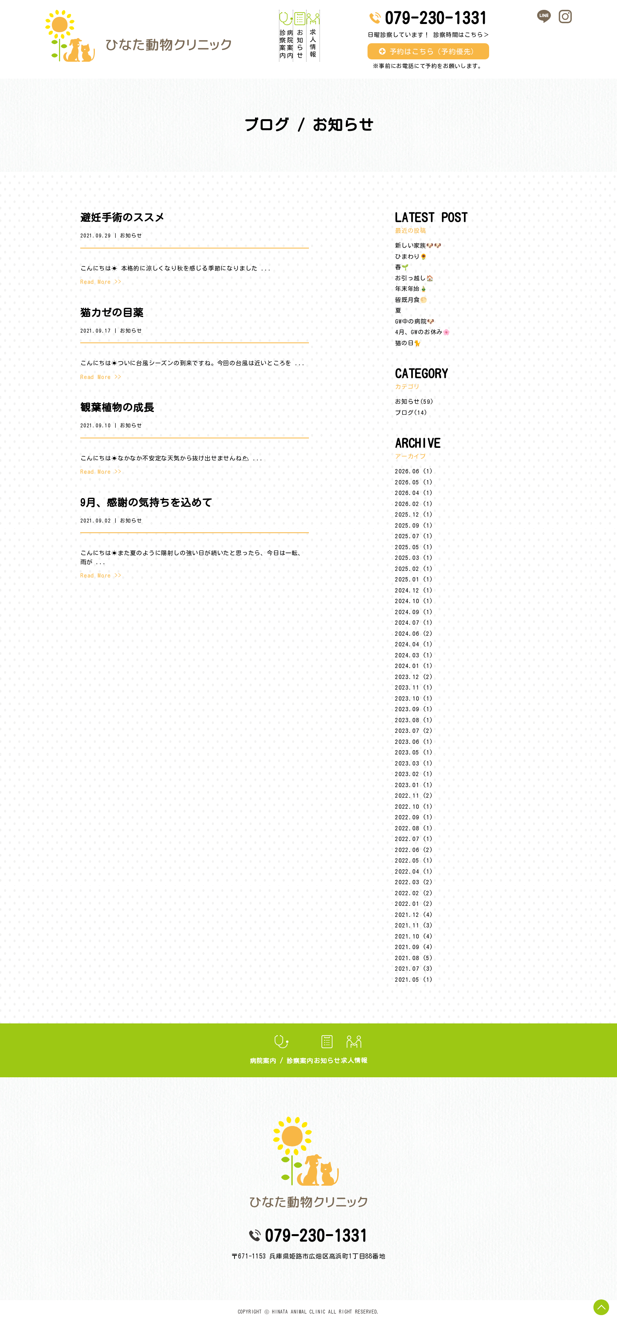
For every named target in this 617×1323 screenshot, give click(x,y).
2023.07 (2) (414, 731)
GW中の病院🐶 (415, 321)
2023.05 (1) (414, 752)
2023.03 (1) (414, 763)
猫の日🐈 (408, 343)
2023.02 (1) (414, 774)
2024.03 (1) (414, 655)
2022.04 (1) (414, 871)
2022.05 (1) (414, 860)
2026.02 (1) (414, 504)
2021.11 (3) (414, 925)
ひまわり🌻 (411, 256)
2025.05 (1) (414, 547)
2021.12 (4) (414, 915)
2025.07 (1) (414, 536)
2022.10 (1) (414, 807)
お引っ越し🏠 (414, 278)
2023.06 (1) (414, 742)
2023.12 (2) (414, 677)
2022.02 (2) (414, 893)
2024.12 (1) (414, 590)
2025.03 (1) (414, 558)
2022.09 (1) (414, 817)
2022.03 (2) (414, 882)
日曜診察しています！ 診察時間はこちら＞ (450, 35)
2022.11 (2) (414, 796)
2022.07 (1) (414, 839)
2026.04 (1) (414, 493)
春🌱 (402, 267)
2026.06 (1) (414, 471)
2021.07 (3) (414, 969)
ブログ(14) (411, 413)
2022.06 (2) (414, 850)
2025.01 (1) (414, 579)
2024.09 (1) (414, 612)
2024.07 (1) (414, 623)
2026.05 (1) (414, 482)
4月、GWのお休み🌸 (423, 332)
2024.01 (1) (414, 666)
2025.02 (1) (414, 569)
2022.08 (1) (414, 828)
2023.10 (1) (414, 698)
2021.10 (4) (414, 936)
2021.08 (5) (414, 958)
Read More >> (101, 282)
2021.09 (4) (414, 947)
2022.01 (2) (414, 904)
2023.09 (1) (414, 709)
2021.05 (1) (414, 980)
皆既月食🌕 (411, 300)
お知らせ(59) (414, 402)
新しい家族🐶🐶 (418, 245)
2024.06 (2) (414, 634)
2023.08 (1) (414, 720)
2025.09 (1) (414, 525)
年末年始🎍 (411, 289)
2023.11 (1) (414, 687)
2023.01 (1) (414, 785)
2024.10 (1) (414, 601)
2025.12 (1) (414, 514)
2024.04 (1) (414, 644)
